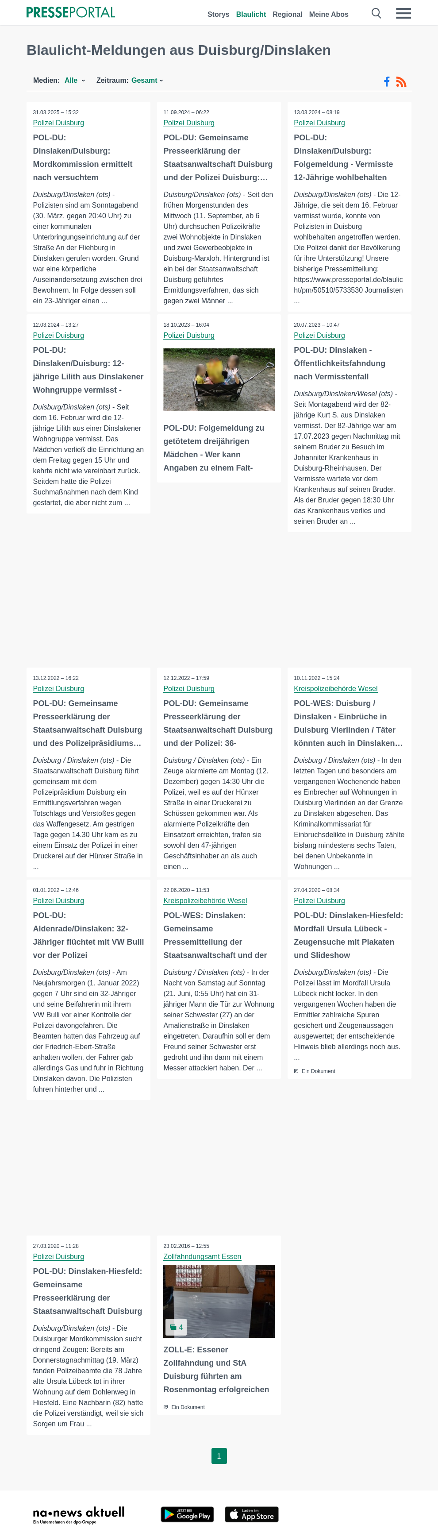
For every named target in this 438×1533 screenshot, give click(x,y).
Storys (218, 14)
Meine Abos (329, 14)
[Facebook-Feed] (387, 82)
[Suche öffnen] (376, 13)
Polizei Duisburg (59, 123)
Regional (288, 14)
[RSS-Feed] (401, 82)
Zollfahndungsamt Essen (203, 1257)
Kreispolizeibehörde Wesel (336, 688)
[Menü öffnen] (403, 13)
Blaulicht (251, 14)
